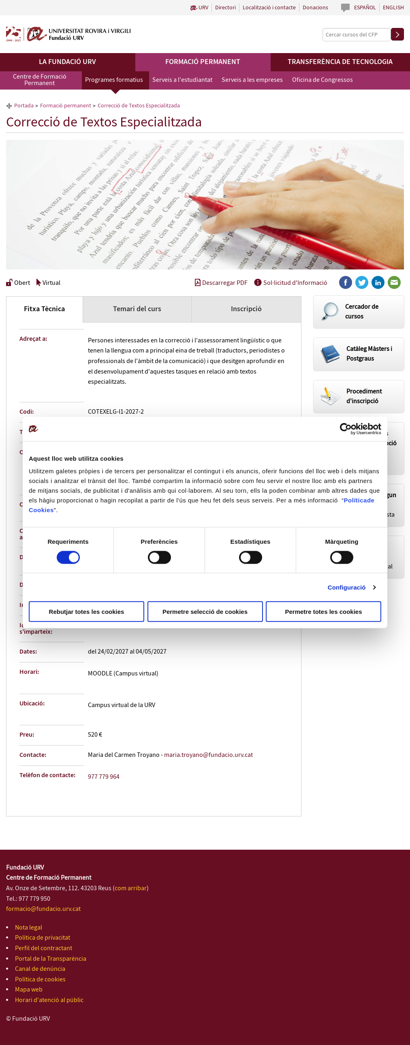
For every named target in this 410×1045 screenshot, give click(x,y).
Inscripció (246, 309)
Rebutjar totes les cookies (86, 611)
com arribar (131, 888)
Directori (225, 7)
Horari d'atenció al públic (49, 1000)
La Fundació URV (67, 62)
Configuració (347, 586)
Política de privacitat (42, 938)
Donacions (315, 7)
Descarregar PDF (221, 283)
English (393, 7)
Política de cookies (40, 979)
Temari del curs (137, 309)
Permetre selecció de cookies (205, 611)
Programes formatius (114, 80)
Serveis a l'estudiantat (182, 80)
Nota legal (28, 927)
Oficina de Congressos (322, 80)
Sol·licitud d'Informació (290, 283)
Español (365, 7)
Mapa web (29, 989)
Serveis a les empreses (252, 80)
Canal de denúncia (40, 969)
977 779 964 (104, 777)
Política (355, 500)
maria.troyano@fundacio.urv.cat (208, 755)
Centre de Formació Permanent (39, 80)
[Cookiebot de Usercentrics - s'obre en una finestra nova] (345, 429)
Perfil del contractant (43, 948)
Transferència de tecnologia (340, 62)
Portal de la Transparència (50, 959)
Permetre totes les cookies (323, 611)
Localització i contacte (269, 7)
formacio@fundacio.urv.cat (43, 909)
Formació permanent (202, 62)
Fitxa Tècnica (44, 309)
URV (203, 7)
